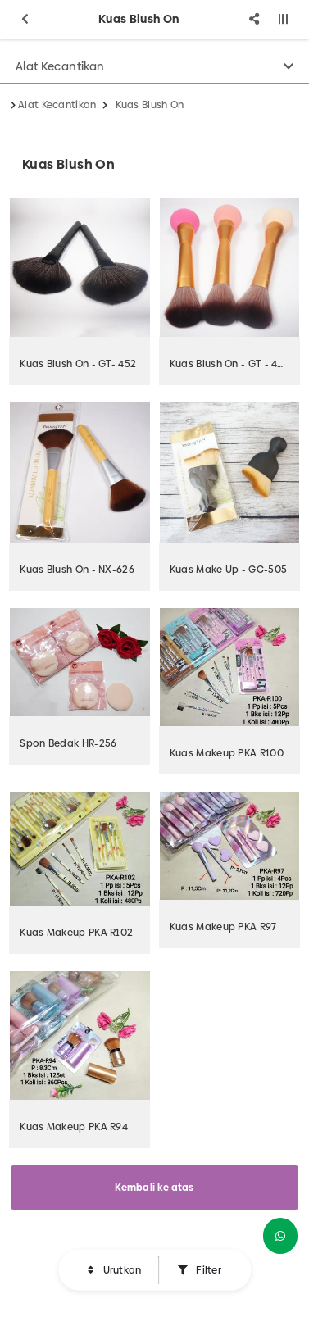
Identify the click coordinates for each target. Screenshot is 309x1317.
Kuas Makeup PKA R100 (227, 753)
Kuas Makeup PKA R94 (74, 1126)
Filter (207, 1270)
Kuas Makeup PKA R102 (76, 932)
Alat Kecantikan (60, 66)
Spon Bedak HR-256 (68, 743)
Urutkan (120, 1270)
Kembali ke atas (154, 1187)
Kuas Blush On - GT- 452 (78, 363)
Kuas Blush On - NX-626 (77, 569)
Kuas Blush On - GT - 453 (229, 363)
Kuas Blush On (150, 104)
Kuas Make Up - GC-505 (228, 569)
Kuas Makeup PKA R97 (223, 926)
